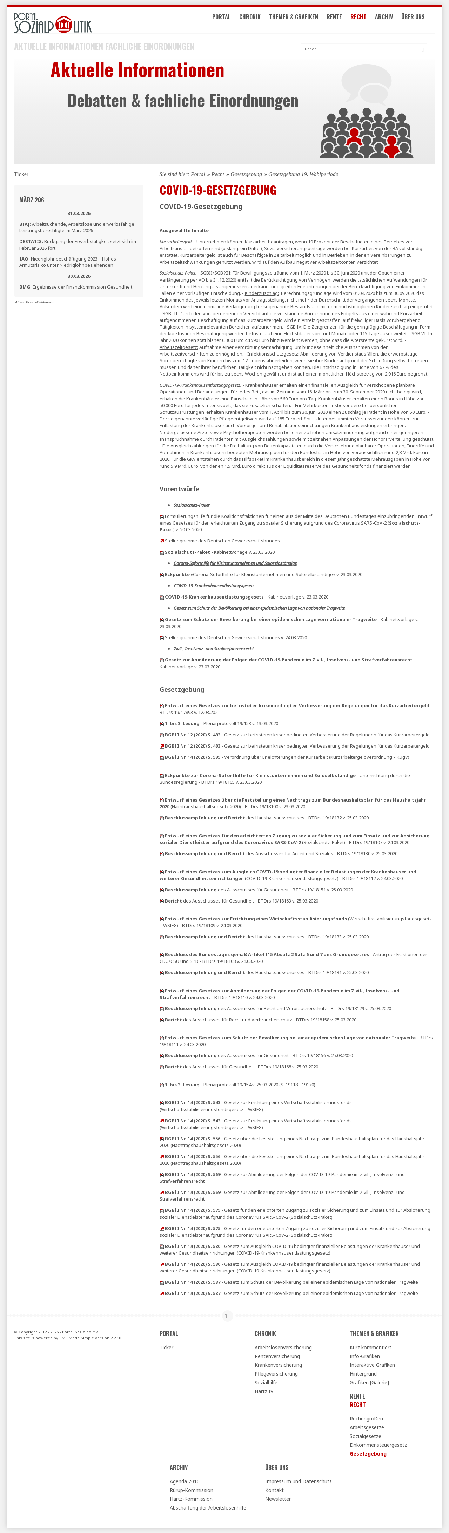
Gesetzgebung (246, 174)
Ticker (166, 1347)
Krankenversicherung (278, 1365)
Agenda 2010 (185, 1481)
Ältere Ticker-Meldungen (34, 302)
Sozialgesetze (365, 1436)
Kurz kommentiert (370, 1347)
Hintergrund (363, 1373)
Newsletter (278, 1498)
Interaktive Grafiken (372, 1365)
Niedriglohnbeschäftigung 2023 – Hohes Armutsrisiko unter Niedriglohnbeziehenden (67, 262)
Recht (366, 20)
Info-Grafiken (365, 1356)
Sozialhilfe (266, 1382)
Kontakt (274, 1490)
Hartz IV (264, 1391)
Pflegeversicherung (276, 1373)
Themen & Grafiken (301, 20)
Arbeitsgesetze (367, 1427)
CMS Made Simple (76, 1337)
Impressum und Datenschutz (298, 1481)
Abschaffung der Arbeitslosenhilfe (208, 1507)
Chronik (257, 20)
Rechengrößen (366, 1418)
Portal (229, 20)
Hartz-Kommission (191, 1498)
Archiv (392, 20)
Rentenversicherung (277, 1356)
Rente (342, 20)
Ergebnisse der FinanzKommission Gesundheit (75, 287)
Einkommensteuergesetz (378, 1444)
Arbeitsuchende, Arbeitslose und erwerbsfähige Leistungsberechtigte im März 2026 (76, 227)
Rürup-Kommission (191, 1490)
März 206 (31, 200)
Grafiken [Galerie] (369, 1382)
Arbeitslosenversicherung (283, 1347)
